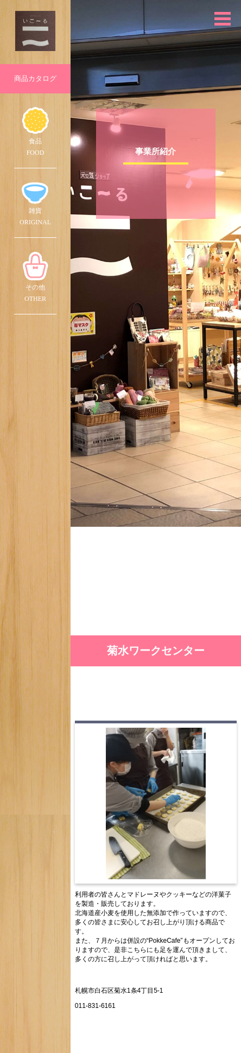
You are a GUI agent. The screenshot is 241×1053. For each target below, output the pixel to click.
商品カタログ (35, 78)
